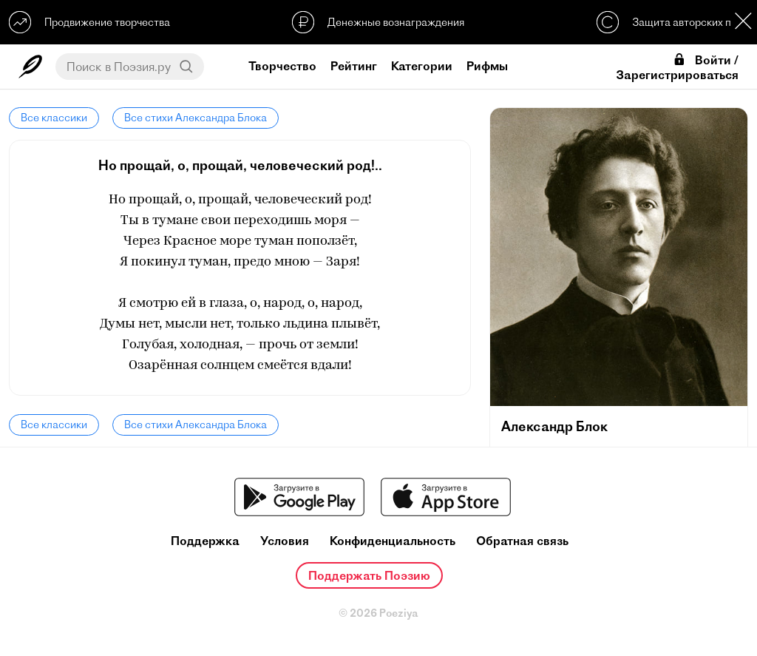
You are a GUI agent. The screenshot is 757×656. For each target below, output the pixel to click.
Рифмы (487, 65)
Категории (421, 65)
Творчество (282, 65)
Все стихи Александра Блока (195, 117)
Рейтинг (353, 65)
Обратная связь (522, 541)
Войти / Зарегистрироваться (677, 67)
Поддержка (205, 541)
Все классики (54, 117)
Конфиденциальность (392, 541)
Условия (284, 541)
